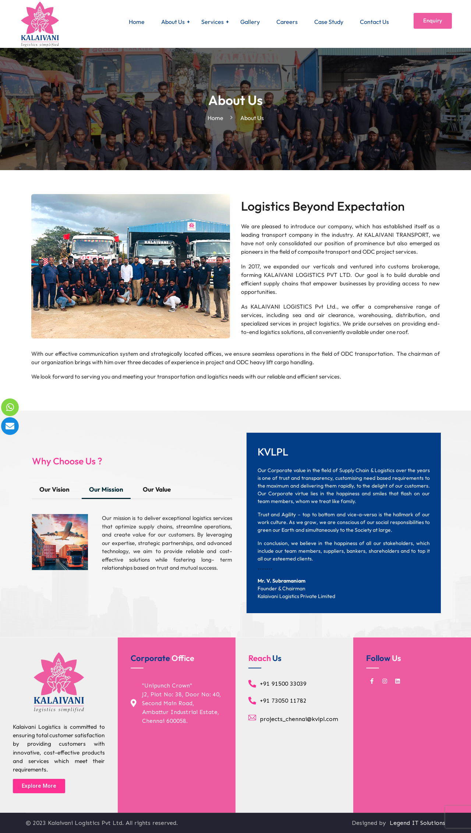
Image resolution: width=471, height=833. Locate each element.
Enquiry (432, 20)
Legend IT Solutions (416, 822)
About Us (173, 21)
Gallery (250, 21)
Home (137, 21)
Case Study (328, 21)
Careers (287, 21)
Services (212, 21)
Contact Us (374, 21)
